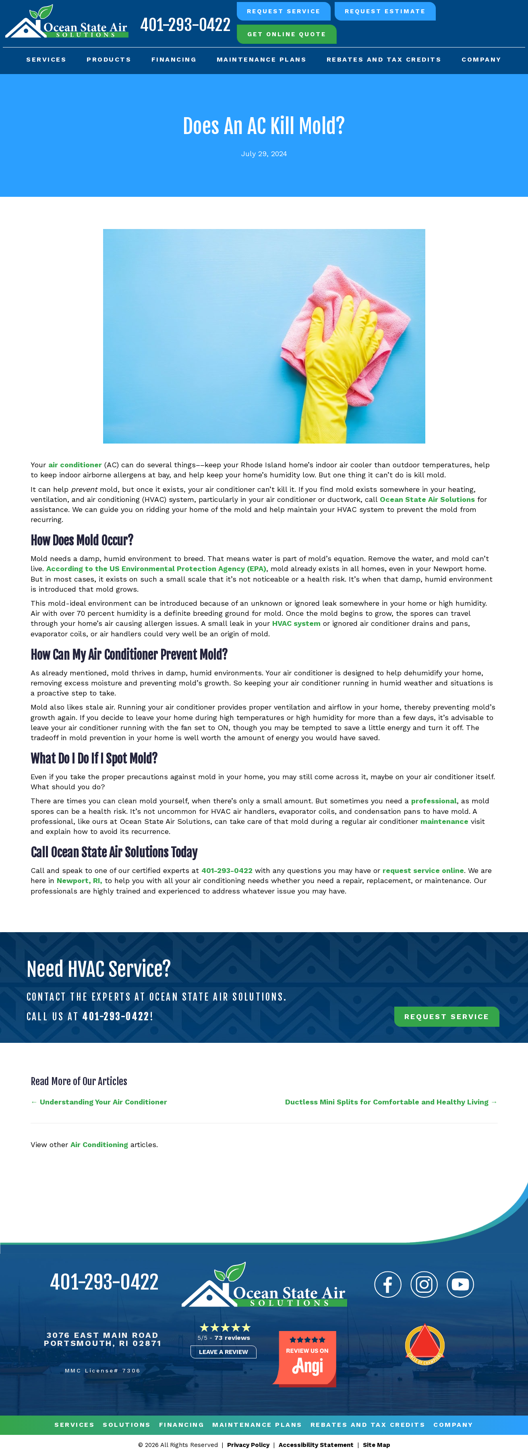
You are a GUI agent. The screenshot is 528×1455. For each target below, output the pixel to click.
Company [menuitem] (481, 58)
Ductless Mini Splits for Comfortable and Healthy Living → (391, 1102)
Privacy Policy (248, 1445)
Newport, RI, (79, 880)
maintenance (444, 821)
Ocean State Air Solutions (427, 499)
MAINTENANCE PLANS (257, 1425)
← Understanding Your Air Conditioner (99, 1102)
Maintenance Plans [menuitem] (261, 58)
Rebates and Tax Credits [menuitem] (383, 58)
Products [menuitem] (109, 58)
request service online (423, 870)
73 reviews (232, 1337)
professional (434, 801)
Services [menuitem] (47, 58)
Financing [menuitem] (174, 58)
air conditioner (75, 464)
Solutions (127, 1425)
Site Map (376, 1445)
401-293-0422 (182, 23)
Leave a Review (223, 1352)
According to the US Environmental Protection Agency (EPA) (156, 569)
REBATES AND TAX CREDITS (368, 1425)
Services (74, 1425)
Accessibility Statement (316, 1445)
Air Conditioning (99, 1144)
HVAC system (296, 623)
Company (453, 1425)
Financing (182, 1425)
